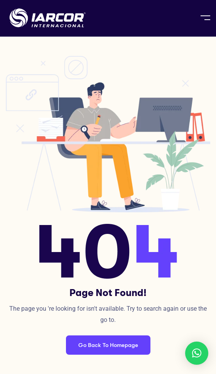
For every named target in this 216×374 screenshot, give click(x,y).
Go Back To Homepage (108, 345)
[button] (196, 353)
